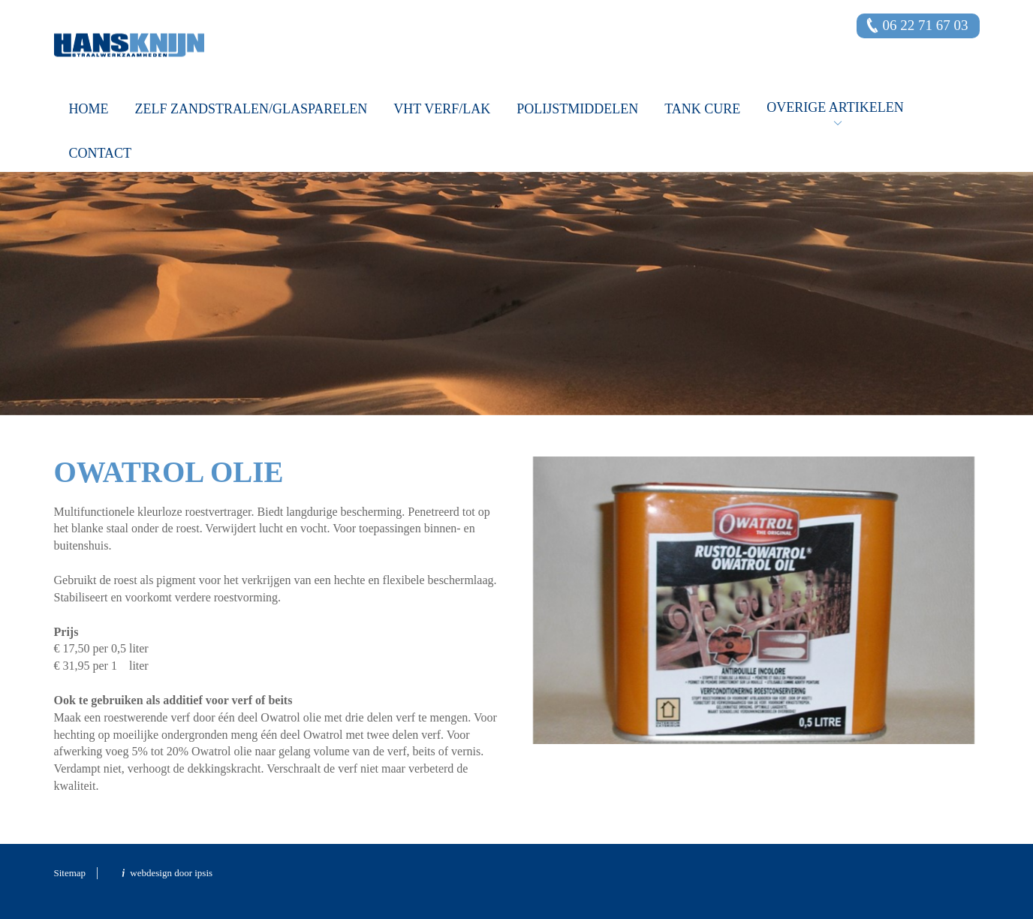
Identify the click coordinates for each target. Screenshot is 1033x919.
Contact (100, 153)
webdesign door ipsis (171, 872)
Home (89, 108)
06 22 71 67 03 (925, 25)
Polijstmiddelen (577, 108)
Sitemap (70, 872)
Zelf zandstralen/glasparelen (251, 108)
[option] (516, 252)
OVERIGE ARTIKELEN (834, 107)
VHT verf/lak (441, 108)
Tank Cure (702, 108)
